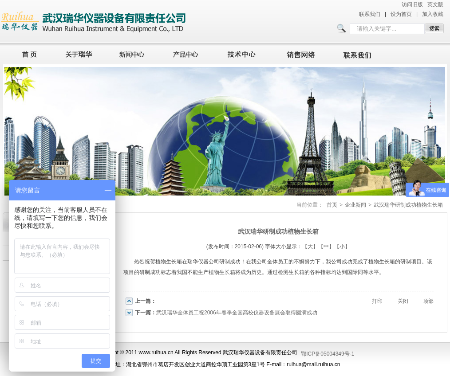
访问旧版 (412, 4)
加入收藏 (432, 14)
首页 (27, 53)
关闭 (403, 301)
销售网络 (302, 53)
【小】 (342, 246)
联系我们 (369, 14)
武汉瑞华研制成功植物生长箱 (408, 205)
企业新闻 (355, 205)
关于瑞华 (79, 53)
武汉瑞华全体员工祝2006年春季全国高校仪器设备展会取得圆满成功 (236, 312)
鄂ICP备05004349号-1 (327, 354)
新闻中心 (133, 53)
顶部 (428, 301)
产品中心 (188, 53)
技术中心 (245, 53)
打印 (377, 301)
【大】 (310, 246)
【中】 (326, 246)
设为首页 (401, 14)
